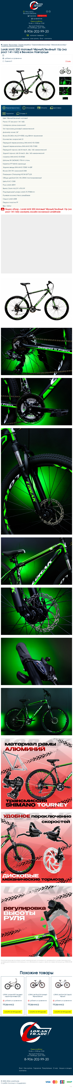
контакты (48, 38)
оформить (42, 16)
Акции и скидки (65, 1068)
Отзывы (68, 61)
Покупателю (47, 1068)
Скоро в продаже (12, 1012)
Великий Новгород (29, 13)
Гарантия (25, 38)
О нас (55, 1068)
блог (41, 38)
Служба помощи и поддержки (13, 1083)
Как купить (34, 38)
